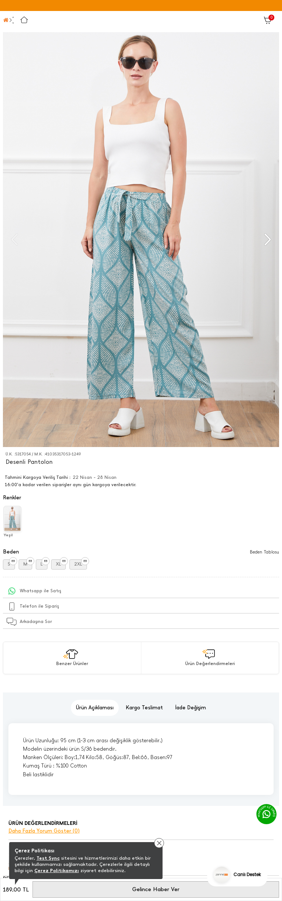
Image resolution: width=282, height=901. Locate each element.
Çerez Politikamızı (56, 870)
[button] (267, 240)
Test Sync (48, 858)
